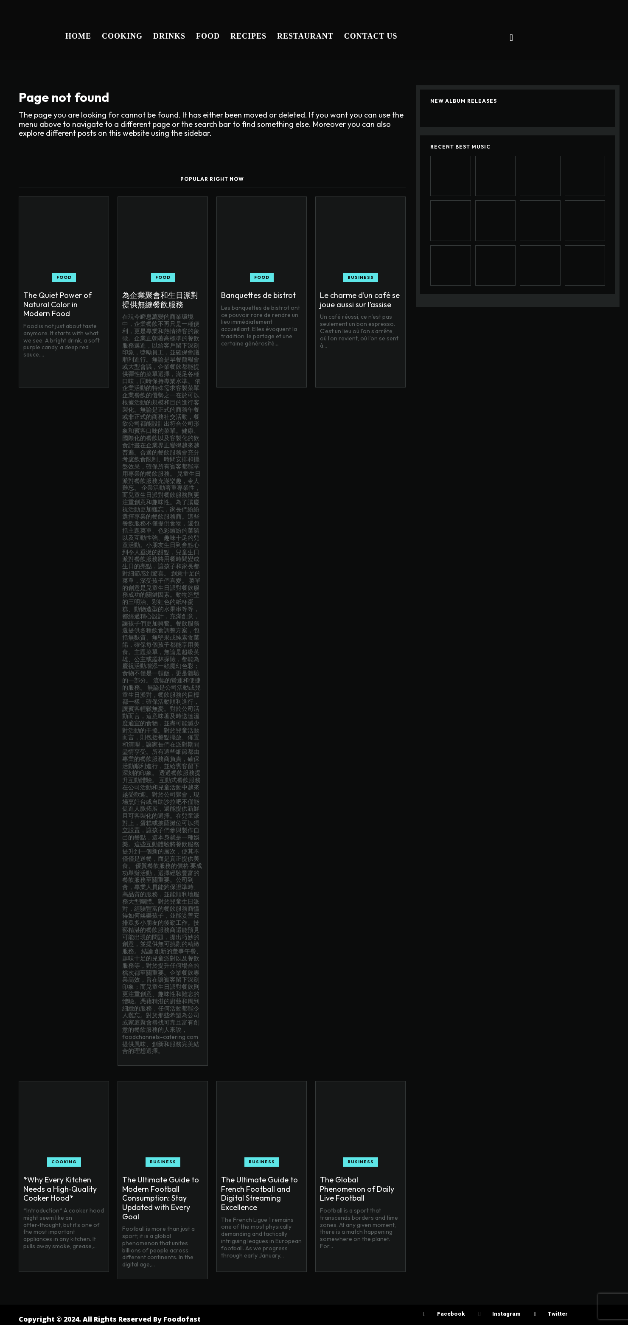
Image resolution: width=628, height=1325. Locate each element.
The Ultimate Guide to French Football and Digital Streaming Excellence (259, 1193)
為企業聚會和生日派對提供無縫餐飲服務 (160, 299)
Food (64, 277)
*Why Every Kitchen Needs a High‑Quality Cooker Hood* (60, 1189)
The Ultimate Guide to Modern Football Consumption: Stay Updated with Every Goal (160, 1198)
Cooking (64, 1162)
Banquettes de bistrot (258, 295)
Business (361, 277)
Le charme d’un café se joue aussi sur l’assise (360, 299)
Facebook (451, 1314)
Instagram (506, 1314)
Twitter (558, 1314)
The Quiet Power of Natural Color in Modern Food (57, 304)
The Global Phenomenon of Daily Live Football (357, 1189)
